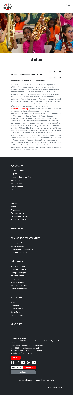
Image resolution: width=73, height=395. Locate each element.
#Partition (22, 137)
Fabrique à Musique (18, 272)
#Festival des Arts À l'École (40, 109)
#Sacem (57, 142)
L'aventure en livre (18, 213)
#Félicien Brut (47, 106)
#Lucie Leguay (35, 125)
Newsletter (16, 367)
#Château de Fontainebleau (39, 94)
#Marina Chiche (41, 128)
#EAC (52, 101)
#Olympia (16, 133)
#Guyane (14, 118)
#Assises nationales (18, 92)
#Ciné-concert (48, 97)
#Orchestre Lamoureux (20, 135)
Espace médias (17, 315)
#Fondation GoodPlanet (52, 113)
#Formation (17, 116)
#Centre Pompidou (18, 94)
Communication (17, 186)
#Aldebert (15, 87)
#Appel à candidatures (30, 87)
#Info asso (41, 118)
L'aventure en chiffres (19, 216)
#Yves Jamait (16, 150)
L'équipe (14, 174)
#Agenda (49, 84)
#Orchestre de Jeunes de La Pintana (37, 133)
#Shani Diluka (17, 145)
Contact (15, 358)
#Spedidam (47, 145)
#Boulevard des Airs (36, 92)
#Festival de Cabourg (19, 109)
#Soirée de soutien (32, 145)
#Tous (34, 150)
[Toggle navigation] (69, 6)
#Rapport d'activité (34, 140)
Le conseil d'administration (21, 177)
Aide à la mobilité (17, 282)
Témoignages (16, 210)
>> (60, 71)
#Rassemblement (51, 140)
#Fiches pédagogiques (30, 111)
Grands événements (19, 289)
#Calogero (50, 92)
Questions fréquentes (19, 252)
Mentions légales (25, 380)
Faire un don (30, 367)
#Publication (34, 137)
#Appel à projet (48, 87)
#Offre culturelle (54, 130)
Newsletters (15, 312)
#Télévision (15, 147)
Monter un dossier (18, 246)
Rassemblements (17, 276)
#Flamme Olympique (32, 113)
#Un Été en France (43, 147)
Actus (13, 302)
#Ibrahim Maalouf (27, 118)
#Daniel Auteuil (55, 99)
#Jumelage (41, 123)
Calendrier (15, 305)
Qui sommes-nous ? (18, 170)
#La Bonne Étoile (55, 123)
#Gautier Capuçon (46, 116)
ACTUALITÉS (16, 297)
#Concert (42, 99)
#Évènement (16, 106)
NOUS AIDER (16, 324)
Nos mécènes (16, 180)
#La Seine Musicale (19, 125)
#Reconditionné (17, 142)
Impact (13, 207)
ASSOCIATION (17, 165)
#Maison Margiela (26, 128)
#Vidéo (56, 147)
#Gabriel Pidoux (30, 116)
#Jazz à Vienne (29, 123)
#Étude (47, 104)
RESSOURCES (17, 228)
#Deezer (16, 101)
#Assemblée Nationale (50, 89)
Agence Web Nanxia (55, 387)
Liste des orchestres (18, 219)
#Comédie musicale (28, 99)
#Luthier (46, 125)
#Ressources (46, 142)
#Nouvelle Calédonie (37, 130)
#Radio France (18, 140)
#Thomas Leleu (28, 147)
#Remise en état (32, 142)
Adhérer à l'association (20, 190)
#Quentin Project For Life (51, 137)
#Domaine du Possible (39, 101)
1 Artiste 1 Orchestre (18, 269)
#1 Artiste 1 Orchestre (19, 84)
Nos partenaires (17, 183)
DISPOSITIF (16, 198)
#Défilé (25, 101)
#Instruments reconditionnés (35, 121)
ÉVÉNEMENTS (17, 261)
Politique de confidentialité (44, 380)
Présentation (16, 203)
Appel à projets (17, 243)
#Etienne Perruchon (34, 104)
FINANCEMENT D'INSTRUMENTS (25, 238)
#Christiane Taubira (31, 97)
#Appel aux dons (17, 89)
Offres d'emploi (17, 309)
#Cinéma (14, 99)
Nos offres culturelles (19, 285)
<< (51, 71)
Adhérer (23, 372)
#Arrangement (32, 89)
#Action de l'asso (37, 84)
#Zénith (27, 150)
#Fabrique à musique (31, 106)
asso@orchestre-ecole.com (22, 353)
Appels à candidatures (19, 266)
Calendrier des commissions (22, 249)
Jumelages (15, 279)
